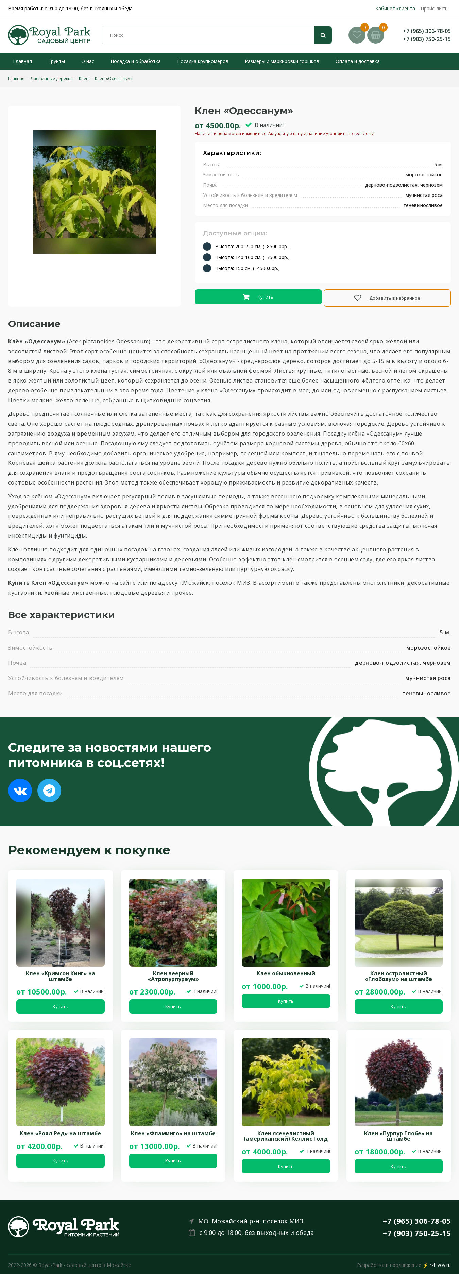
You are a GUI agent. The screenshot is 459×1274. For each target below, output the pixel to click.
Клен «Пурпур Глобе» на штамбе (398, 1134)
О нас (82, 61)
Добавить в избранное (388, 297)
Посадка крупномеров (198, 61)
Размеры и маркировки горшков (277, 61)
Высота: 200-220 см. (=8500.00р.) (252, 246)
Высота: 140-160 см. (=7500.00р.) (252, 257)
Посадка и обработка (131, 61)
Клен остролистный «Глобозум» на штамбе (398, 974)
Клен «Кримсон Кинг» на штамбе (60, 974)
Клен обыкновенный (286, 971)
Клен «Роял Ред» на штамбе (60, 1131)
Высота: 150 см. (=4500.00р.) (247, 268)
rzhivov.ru (440, 1263)
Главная (17, 61)
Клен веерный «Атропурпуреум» (173, 974)
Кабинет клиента (395, 8)
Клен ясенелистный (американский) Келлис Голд (286, 1134)
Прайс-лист (434, 8)
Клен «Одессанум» (114, 78)
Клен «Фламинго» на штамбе (173, 1131)
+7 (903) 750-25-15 (427, 39)
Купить (258, 297)
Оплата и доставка (353, 61)
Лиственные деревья (52, 78)
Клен (84, 78)
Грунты (52, 61)
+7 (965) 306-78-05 (427, 31)
